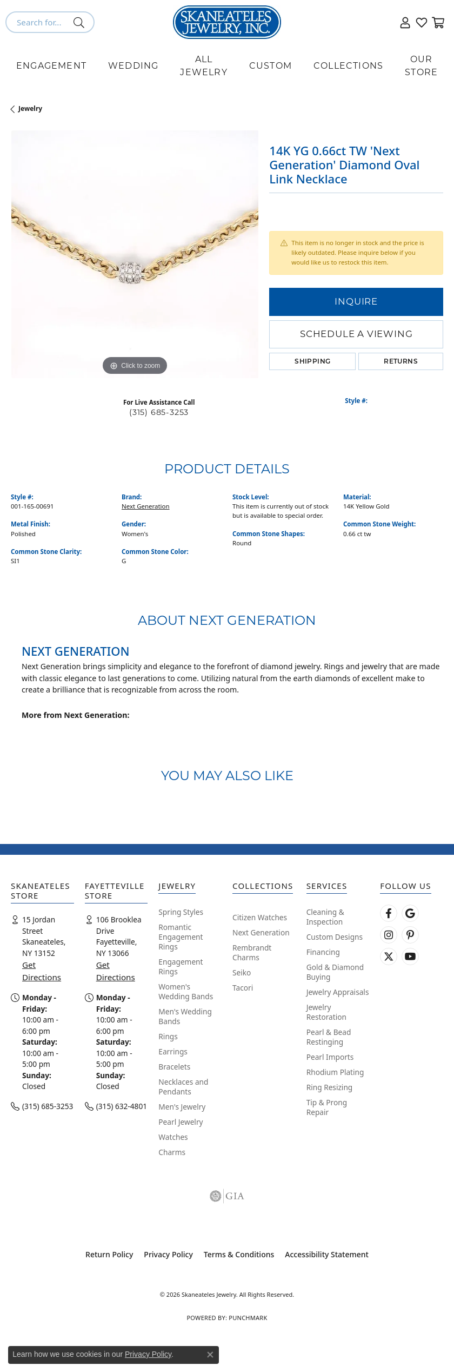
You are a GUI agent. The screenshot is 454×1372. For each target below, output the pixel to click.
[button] (405, 22)
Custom (270, 66)
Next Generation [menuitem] (261, 932)
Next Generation (146, 506)
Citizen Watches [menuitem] (259, 917)
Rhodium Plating (335, 1072)
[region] (134, 254)
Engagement (51, 66)
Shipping (312, 361)
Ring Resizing (329, 1087)
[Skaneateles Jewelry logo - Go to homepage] (227, 22)
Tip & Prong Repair (326, 1107)
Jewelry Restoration (326, 1012)
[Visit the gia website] (227, 1196)
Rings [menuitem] (167, 1036)
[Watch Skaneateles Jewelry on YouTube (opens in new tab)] (410, 956)
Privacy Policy (168, 1254)
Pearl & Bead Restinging (328, 1037)
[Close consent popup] (210, 1354)
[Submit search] (81, 22)
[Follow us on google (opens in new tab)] (410, 913)
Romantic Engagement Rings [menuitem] (180, 937)
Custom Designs (334, 937)
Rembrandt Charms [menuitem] (251, 952)
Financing (323, 952)
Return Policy (109, 1254)
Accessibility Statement (327, 1254)
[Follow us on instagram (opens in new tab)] (388, 935)
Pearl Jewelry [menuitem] (180, 1122)
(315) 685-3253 (159, 412)
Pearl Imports (330, 1057)
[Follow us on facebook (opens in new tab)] (388, 913)
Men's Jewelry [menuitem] (181, 1106)
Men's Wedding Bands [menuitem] (185, 1016)
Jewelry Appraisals (337, 992)
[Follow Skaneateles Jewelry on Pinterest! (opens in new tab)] (410, 935)
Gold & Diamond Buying (335, 972)
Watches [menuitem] (173, 1137)
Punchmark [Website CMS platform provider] (248, 1318)
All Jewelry (203, 65)
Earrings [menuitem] (173, 1051)
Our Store (421, 65)
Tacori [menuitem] (242, 987)
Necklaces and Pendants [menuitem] (183, 1087)
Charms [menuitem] (171, 1152)
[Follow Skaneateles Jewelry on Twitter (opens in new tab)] (388, 956)
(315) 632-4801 (121, 1106)
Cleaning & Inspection (325, 917)
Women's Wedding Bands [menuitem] (185, 991)
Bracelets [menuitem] (174, 1066)
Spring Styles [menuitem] (180, 912)
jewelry (30, 108)
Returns (401, 361)
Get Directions (41, 970)
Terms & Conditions (239, 1254)
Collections (348, 66)
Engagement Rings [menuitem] (180, 967)
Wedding (133, 66)
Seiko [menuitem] (241, 972)
